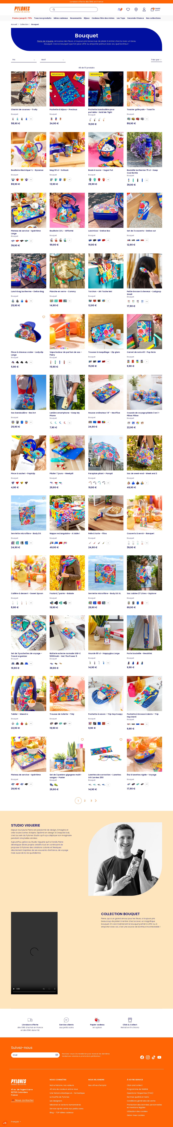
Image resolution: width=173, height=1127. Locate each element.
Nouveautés (76, 18)
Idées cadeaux (61, 18)
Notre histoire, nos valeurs (62, 1085)
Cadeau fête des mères (103, 18)
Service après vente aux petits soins (66, 1108)
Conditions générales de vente (141, 1101)
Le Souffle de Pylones (59, 1097)
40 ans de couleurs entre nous (64, 1089)
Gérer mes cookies (136, 1115)
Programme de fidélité (137, 1089)
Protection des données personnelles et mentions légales (144, 1106)
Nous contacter (24, 1100)
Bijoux (86, 18)
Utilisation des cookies (137, 1111)
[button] (5, 1123)
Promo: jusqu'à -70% (22, 18)
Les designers (56, 1101)
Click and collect (135, 1085)
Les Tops (121, 18)
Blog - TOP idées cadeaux (62, 1112)
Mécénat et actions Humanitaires (65, 1104)
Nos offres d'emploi (97, 1085)
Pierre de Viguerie (45, 41)
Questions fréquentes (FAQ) (140, 1093)
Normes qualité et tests (138, 1097)
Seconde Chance (135, 18)
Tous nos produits (42, 18)
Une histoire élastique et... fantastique (67, 1093)
